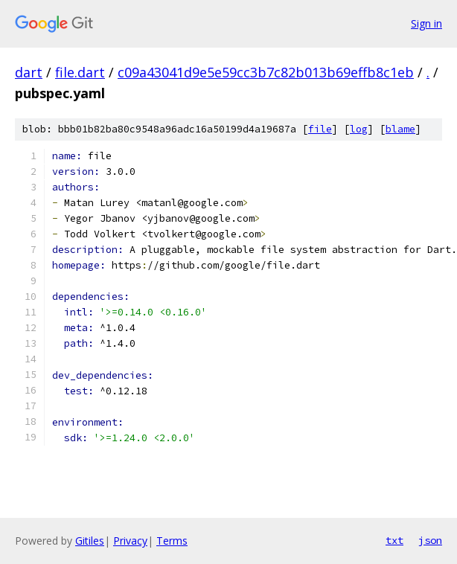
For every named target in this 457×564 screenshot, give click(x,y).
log (359, 129)
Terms (172, 540)
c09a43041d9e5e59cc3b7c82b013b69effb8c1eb (266, 72)
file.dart (80, 72)
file (320, 129)
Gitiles (89, 540)
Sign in (426, 23)
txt (394, 540)
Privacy (130, 540)
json (430, 540)
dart (28, 72)
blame (400, 129)
